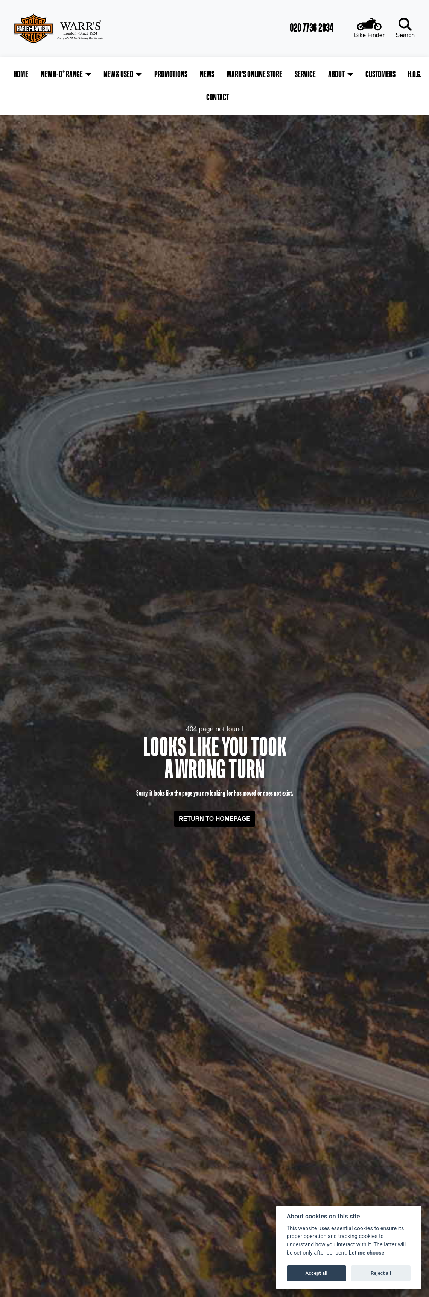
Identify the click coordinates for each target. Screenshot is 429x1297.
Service (284, 72)
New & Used (110, 72)
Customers (353, 72)
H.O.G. (384, 72)
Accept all (316, 1273)
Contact (411, 72)
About (312, 72)
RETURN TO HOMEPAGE (214, 792)
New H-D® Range (57, 72)
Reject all (381, 1273)
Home (19, 72)
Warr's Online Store (237, 72)
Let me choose (367, 1253)
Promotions (159, 72)
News (192, 72)
